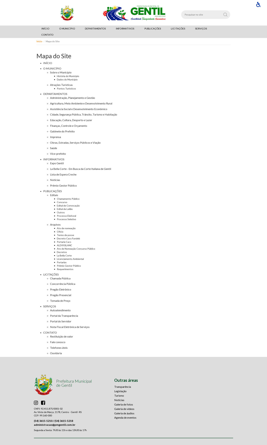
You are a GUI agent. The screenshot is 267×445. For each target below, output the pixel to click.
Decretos (62, 252)
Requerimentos (65, 269)
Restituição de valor (61, 336)
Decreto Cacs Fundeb (68, 238)
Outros (61, 212)
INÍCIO (47, 63)
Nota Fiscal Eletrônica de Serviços (70, 326)
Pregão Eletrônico (60, 289)
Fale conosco (57, 342)
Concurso (62, 202)
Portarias (62, 262)
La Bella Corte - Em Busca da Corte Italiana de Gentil (80, 168)
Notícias (55, 179)
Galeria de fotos (123, 404)
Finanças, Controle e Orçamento (68, 125)
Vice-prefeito (58, 153)
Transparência (122, 386)
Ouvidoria (56, 353)
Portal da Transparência (64, 315)
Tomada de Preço (60, 300)
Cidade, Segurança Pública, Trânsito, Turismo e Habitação (83, 114)
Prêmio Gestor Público (63, 185)
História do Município (68, 76)
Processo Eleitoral (66, 215)
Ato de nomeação (66, 228)
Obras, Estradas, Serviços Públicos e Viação (75, 142)
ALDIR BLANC (64, 245)
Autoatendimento (60, 310)
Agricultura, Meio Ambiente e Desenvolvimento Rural (81, 103)
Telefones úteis (59, 347)
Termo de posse (65, 235)
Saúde (53, 148)
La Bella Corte (64, 255)
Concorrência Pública (62, 283)
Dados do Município (67, 79)
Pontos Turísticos (66, 88)
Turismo (119, 395)
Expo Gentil (57, 163)
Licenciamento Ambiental (70, 258)
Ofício (60, 231)
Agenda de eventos (125, 417)
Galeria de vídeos (124, 408)
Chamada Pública (60, 278)
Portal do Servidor (60, 321)
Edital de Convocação (68, 205)
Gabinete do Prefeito (62, 131)
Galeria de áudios (124, 413)
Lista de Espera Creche (63, 174)
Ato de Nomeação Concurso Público (76, 248)
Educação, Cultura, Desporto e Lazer (71, 120)
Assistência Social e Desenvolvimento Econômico (78, 109)
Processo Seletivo (66, 219)
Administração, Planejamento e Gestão (72, 97)
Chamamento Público (68, 198)
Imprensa (55, 137)
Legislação (120, 391)
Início (39, 41)
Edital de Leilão (65, 209)
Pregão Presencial (60, 295)
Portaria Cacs (64, 241)
